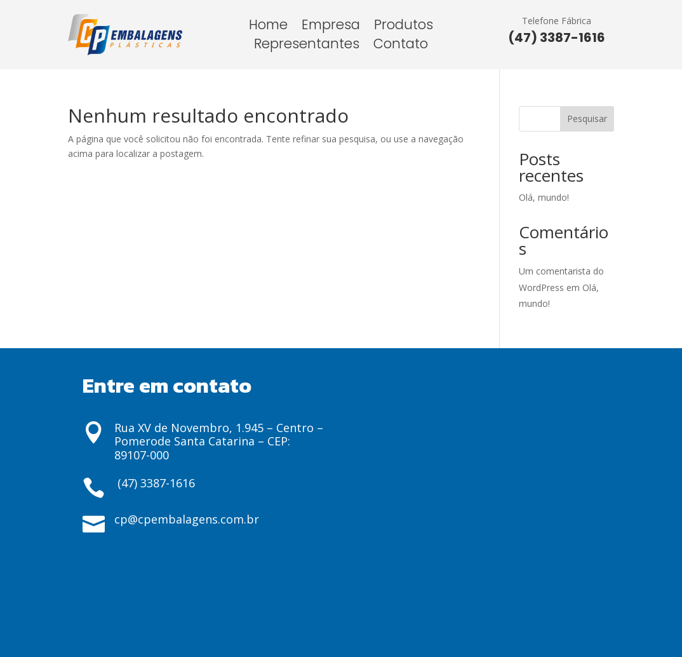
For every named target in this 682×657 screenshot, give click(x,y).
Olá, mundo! (544, 197)
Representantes (306, 46)
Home (268, 27)
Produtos (403, 27)
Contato (400, 46)
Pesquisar (587, 118)
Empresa (331, 27)
